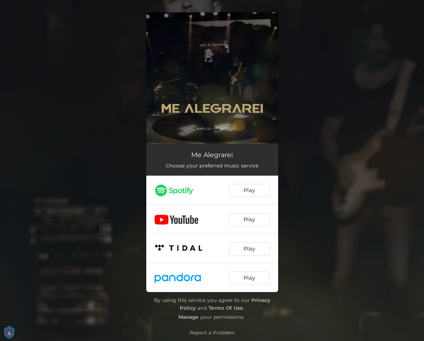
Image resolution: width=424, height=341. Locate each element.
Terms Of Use (225, 308)
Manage (188, 317)
